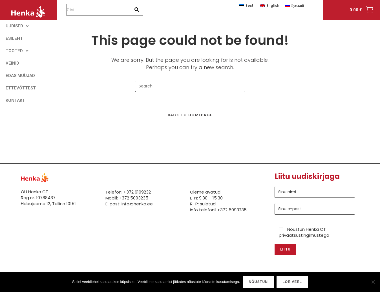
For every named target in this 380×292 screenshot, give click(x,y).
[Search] (137, 10)
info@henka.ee (137, 204)
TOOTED (17, 51)
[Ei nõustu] (373, 282)
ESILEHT (14, 38)
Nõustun (258, 282)
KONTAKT (15, 100)
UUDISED (17, 26)
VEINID (12, 63)
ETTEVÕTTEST (21, 88)
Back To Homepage (190, 115)
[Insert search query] (190, 86)
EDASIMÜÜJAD (20, 75)
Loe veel (292, 282)
